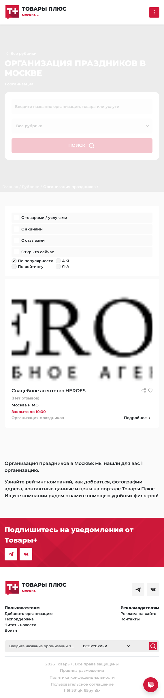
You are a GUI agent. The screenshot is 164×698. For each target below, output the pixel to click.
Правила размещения (82, 670)
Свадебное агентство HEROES (49, 390)
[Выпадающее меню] (154, 12)
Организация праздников (69, 186)
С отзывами (33, 240)
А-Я (65, 260)
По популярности (35, 260)
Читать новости (20, 624)
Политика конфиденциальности (82, 677)
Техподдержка (19, 619)
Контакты (130, 619)
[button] (44, 15)
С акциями (32, 229)
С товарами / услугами (44, 217)
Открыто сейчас (37, 251)
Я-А (65, 266)
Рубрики (30, 186)
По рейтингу (31, 266)
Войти (11, 630)
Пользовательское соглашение (82, 684)
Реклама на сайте (138, 613)
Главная (10, 186)
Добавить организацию (29, 613)
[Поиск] (153, 646)
